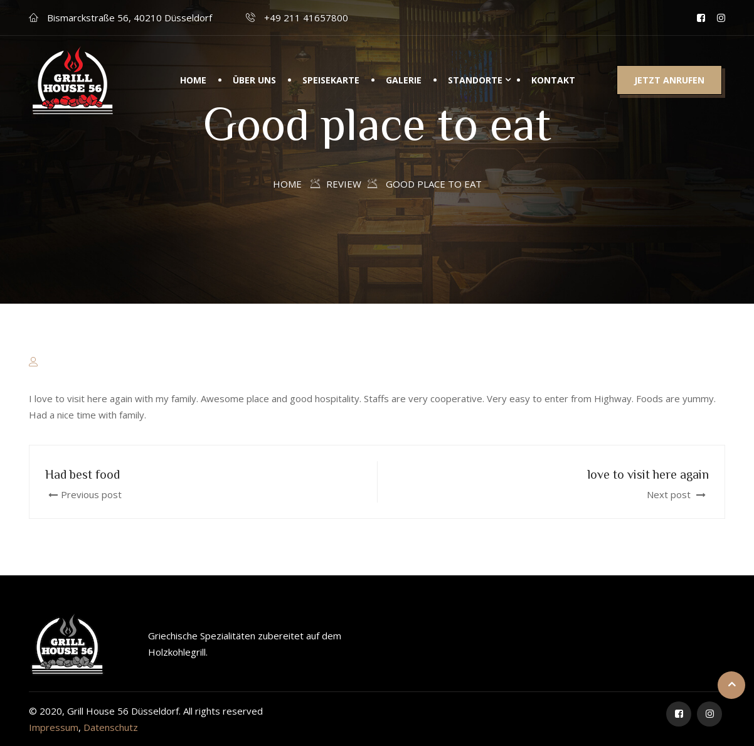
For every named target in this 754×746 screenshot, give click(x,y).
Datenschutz (110, 727)
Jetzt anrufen (669, 83)
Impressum (53, 727)
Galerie (404, 83)
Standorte (475, 83)
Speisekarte (330, 83)
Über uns (254, 83)
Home (193, 83)
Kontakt (553, 83)
